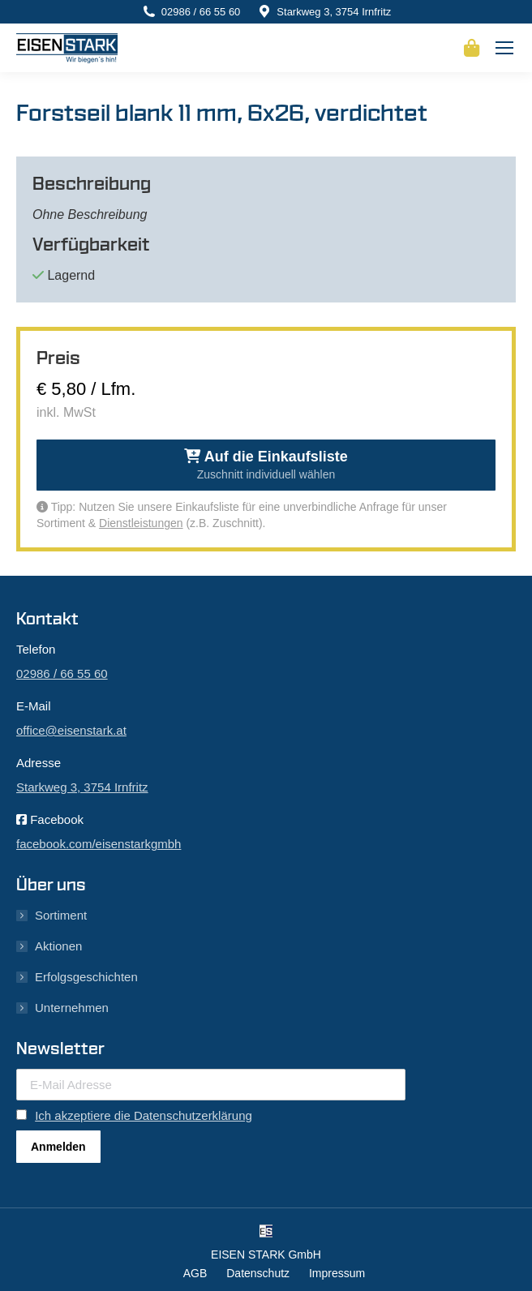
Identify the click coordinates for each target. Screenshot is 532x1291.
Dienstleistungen (141, 523)
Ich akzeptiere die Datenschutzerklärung (143, 1115)
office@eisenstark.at (71, 730)
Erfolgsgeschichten (86, 977)
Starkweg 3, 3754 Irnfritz (334, 12)
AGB (195, 1273)
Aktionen (58, 946)
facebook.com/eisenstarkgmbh (98, 844)
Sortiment (61, 915)
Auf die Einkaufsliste (265, 464)
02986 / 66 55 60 (201, 12)
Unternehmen (72, 1007)
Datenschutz (258, 1273)
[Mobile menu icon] (504, 47)
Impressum (337, 1273)
